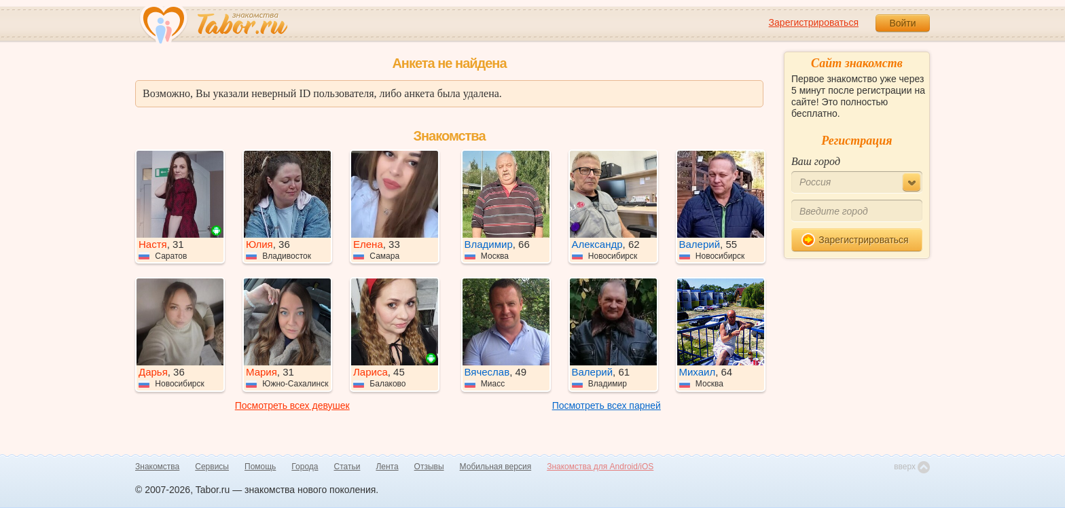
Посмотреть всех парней (606, 405)
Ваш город (815, 161)
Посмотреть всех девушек (292, 405)
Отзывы (429, 466)
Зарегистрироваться (814, 22)
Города (304, 466)
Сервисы (212, 466)
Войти (902, 23)
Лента (387, 466)
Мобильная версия (496, 466)
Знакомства (157, 466)
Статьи (347, 466)
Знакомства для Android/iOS (600, 466)
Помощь (260, 466)
